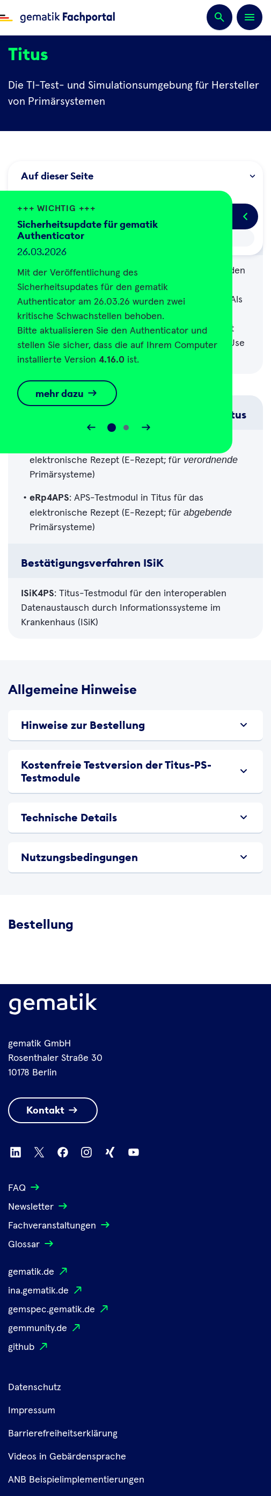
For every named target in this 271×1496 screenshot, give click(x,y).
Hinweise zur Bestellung (135, 725)
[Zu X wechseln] (39, 1152)
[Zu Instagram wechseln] (86, 1152)
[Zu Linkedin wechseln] (15, 1152)
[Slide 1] (126, 428)
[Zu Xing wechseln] (110, 1152)
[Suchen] (219, 17)
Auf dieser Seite (137, 176)
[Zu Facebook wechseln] (62, 1152)
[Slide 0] (111, 427)
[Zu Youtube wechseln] (133, 1152)
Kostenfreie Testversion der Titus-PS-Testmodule (135, 771)
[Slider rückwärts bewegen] (91, 427)
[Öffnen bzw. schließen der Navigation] (249, 17)
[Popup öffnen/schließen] (245, 216)
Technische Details (135, 817)
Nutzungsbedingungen (135, 857)
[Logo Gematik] (53, 1006)
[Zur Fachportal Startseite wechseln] (57, 17)
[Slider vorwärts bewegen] (146, 427)
